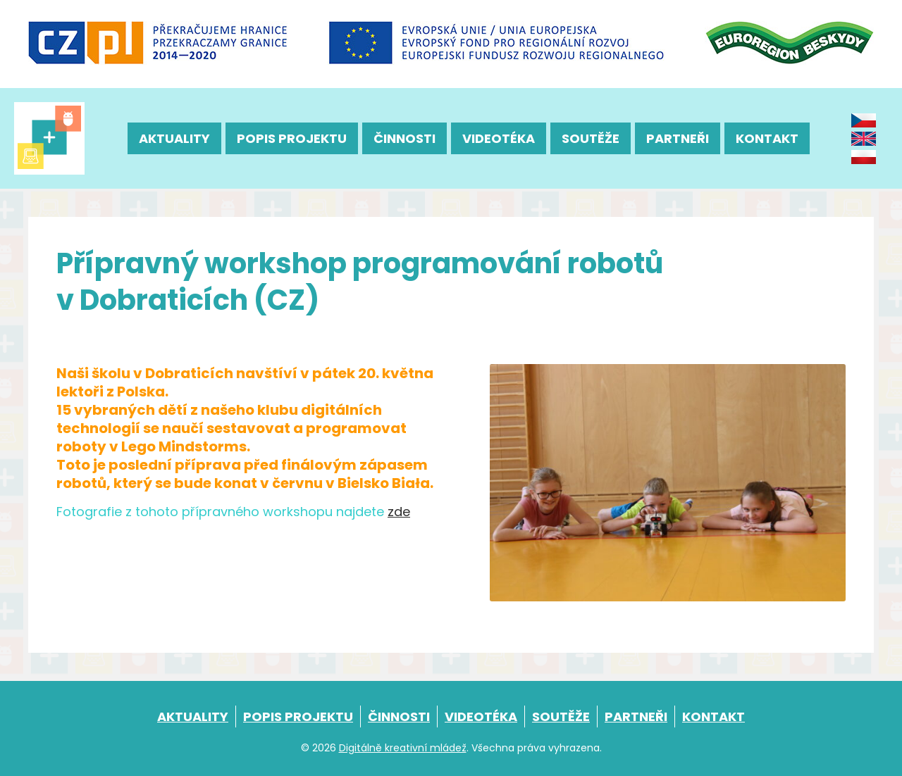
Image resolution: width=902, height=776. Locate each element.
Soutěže (590, 138)
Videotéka (498, 138)
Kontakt (767, 138)
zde (399, 511)
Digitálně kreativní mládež (403, 748)
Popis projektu (292, 138)
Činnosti (404, 138)
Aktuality (174, 138)
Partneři (677, 138)
